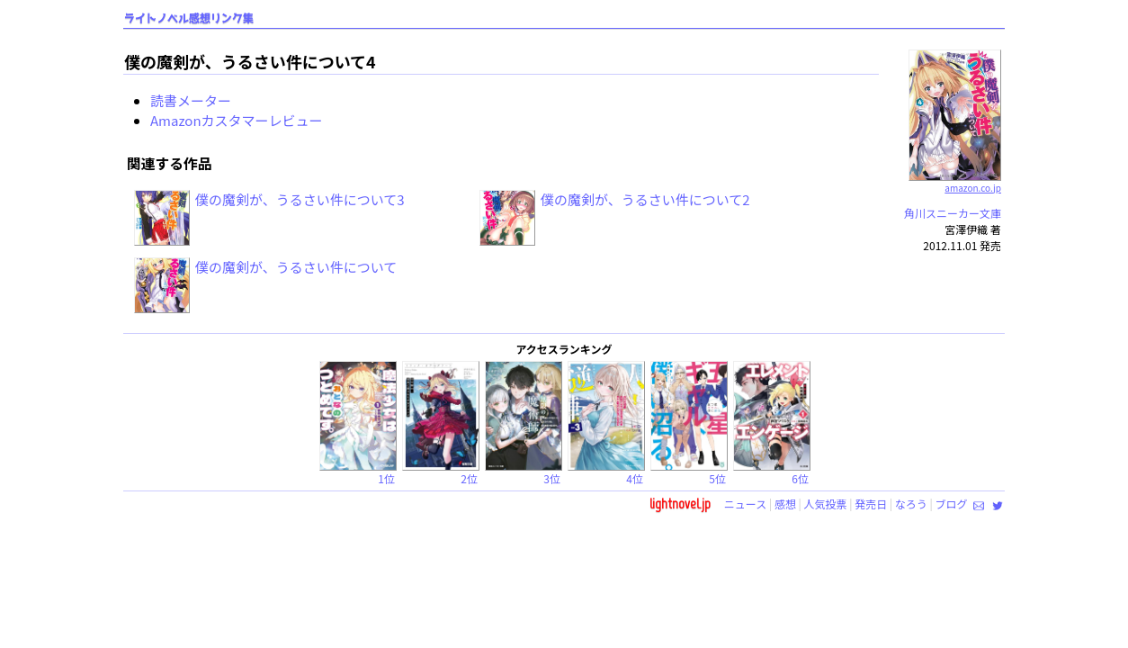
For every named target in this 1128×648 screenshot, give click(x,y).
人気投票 (825, 503)
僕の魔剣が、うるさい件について (296, 266)
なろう (911, 503)
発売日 (871, 503)
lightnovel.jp (680, 503)
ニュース (745, 503)
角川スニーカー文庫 (952, 212)
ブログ (951, 503)
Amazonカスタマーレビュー (236, 120)
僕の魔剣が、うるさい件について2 (645, 199)
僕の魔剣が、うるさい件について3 (300, 199)
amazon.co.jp (955, 180)
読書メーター (190, 100)
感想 (785, 503)
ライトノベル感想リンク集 (189, 18)
